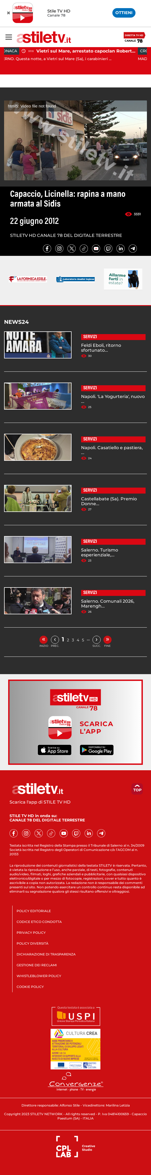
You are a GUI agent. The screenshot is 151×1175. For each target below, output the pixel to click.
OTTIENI (123, 12)
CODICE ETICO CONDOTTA (39, 922)
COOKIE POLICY (30, 987)
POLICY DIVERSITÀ (32, 943)
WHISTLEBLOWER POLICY (39, 976)
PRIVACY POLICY (31, 933)
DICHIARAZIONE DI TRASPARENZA (46, 954)
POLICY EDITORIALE (34, 911)
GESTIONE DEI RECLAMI (37, 965)
